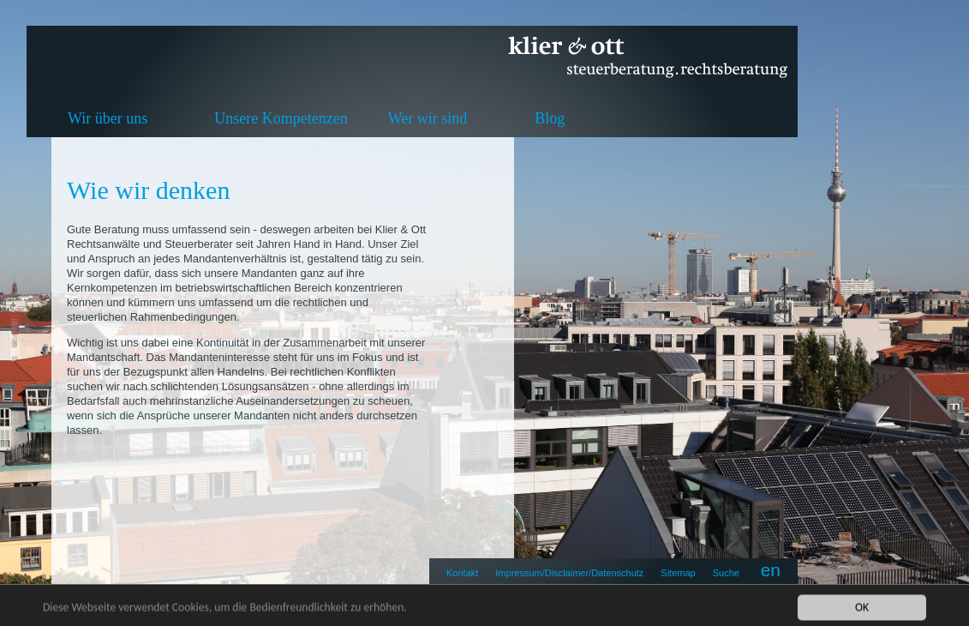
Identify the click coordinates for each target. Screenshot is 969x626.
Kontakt (462, 573)
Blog (550, 118)
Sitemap (678, 573)
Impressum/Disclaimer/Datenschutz (569, 573)
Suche (726, 573)
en (771, 570)
